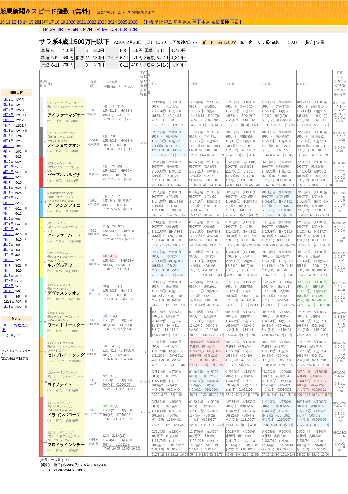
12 (14, 22)
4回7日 (8, 151)
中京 (206, 22)
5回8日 (8, 104)
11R (123, 29)
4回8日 (8, 146)
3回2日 (8, 218)
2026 (133, 22)
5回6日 (8, 115)
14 (25, 22)
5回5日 (8, 120)
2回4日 (8, 250)
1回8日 (8, 270)
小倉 (234, 22)
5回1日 (8, 141)
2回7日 (8, 234)
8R (97, 29)
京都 (215, 22)
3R (60, 29)
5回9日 (8, 99)
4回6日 (8, 156)
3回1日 (8, 224)
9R (104, 29)
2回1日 (8, 265)
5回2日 (8, 136)
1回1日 (8, 307)
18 (57, 22)
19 (62, 22)
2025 (122, 22)
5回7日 (8, 110)
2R (52, 29)
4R (67, 29)
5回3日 (8, 130)
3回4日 (8, 208)
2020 (70, 22)
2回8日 (8, 229)
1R (45, 29)
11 (8, 22)
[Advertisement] (16, 57)
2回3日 (8, 255)
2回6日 (8, 239)
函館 (159, 22)
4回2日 (8, 177)
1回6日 (8, 281)
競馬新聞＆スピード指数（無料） (47, 11)
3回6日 (8, 198)
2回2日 (8, 260)
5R (75, 29)
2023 (102, 22)
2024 (112, 22)
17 (51, 22)
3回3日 (8, 213)
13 (19, 22)
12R (133, 29)
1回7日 (8, 275)
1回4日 (8, 291)
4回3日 (8, 172)
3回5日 (8, 203)
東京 (187, 22)
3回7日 (8, 193)
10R (113, 29)
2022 (91, 22)
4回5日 (8, 161)
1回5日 (8, 286)
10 (2, 22)
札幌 (149, 22)
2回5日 (8, 244)
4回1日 (8, 182)
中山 (196, 22)
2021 (81, 22)
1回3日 (8, 296)
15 (31, 22)
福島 (168, 22)
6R (83, 29)
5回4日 (8, 125)
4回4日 (8, 167)
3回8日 (8, 187)
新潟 (177, 22)
